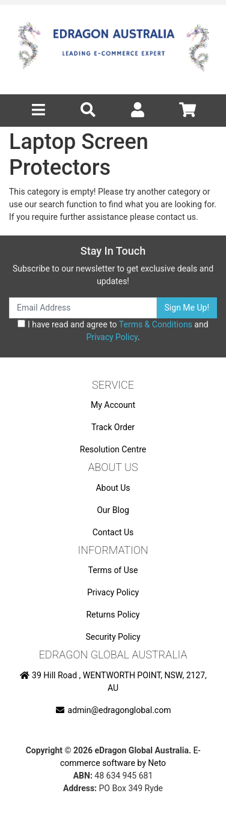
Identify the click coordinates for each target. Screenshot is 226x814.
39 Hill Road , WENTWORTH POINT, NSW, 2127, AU (113, 681)
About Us (113, 488)
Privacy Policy (111, 337)
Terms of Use (113, 570)
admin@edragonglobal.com (113, 710)
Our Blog (113, 510)
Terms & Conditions (155, 324)
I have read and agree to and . (112, 331)
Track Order (113, 427)
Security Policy (112, 637)
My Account (113, 405)
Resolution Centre (113, 449)
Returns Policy (112, 614)
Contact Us (113, 532)
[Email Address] (83, 307)
